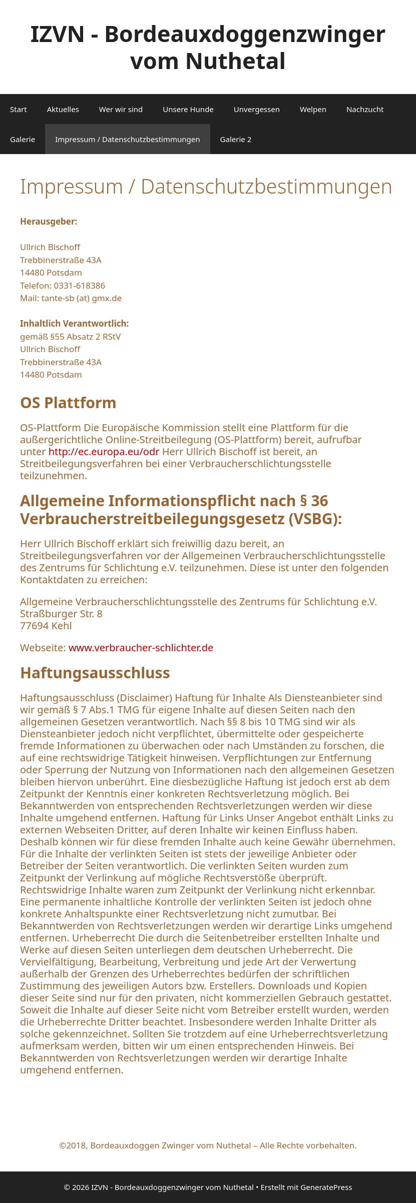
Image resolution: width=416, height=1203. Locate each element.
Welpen (313, 109)
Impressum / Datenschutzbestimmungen (127, 139)
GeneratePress (326, 1187)
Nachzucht (365, 109)
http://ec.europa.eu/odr (102, 451)
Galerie (22, 139)
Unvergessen (257, 109)
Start (18, 109)
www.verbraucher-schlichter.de (141, 647)
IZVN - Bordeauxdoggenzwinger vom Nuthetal (208, 47)
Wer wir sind (121, 109)
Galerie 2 (236, 139)
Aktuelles (63, 109)
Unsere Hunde (188, 109)
